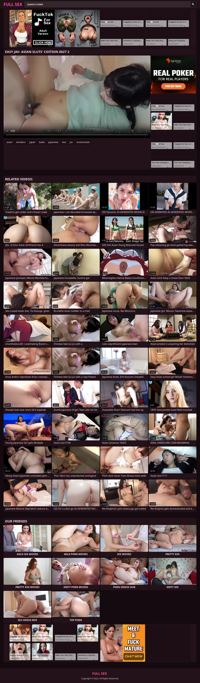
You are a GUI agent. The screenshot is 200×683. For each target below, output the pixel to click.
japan (32, 142)
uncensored (83, 142)
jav (71, 142)
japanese (53, 142)
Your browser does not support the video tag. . (77, 96)
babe (42, 142)
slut (64, 142)
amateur (21, 142)
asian (10, 142)
